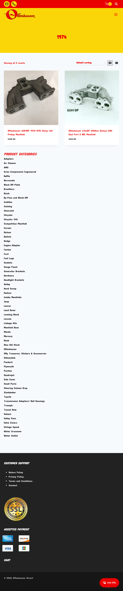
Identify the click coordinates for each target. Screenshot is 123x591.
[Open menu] (115, 14)
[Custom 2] (14, 4)
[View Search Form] (116, 4)
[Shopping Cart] (108, 4)
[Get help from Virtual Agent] (109, 582)
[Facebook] (99, 585)
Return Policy (16, 472)
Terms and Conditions (20, 480)
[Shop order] (91, 63)
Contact (13, 485)
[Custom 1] (7, 4)
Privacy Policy (16, 476)
